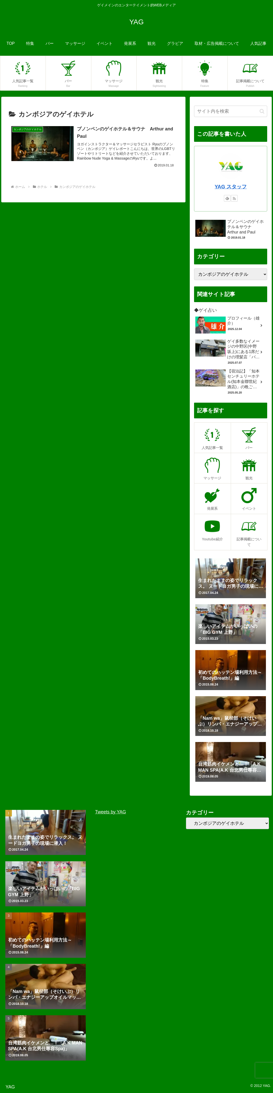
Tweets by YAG (110, 811)
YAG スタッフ (231, 186)
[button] (262, 111)
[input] (230, 111)
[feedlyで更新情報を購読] (227, 198)
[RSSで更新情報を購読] (234, 198)
